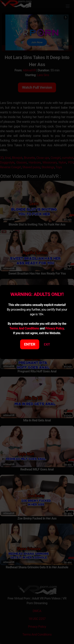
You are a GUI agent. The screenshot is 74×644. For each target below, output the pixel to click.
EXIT (47, 344)
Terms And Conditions (24, 328)
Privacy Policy (54, 328)
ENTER (29, 344)
